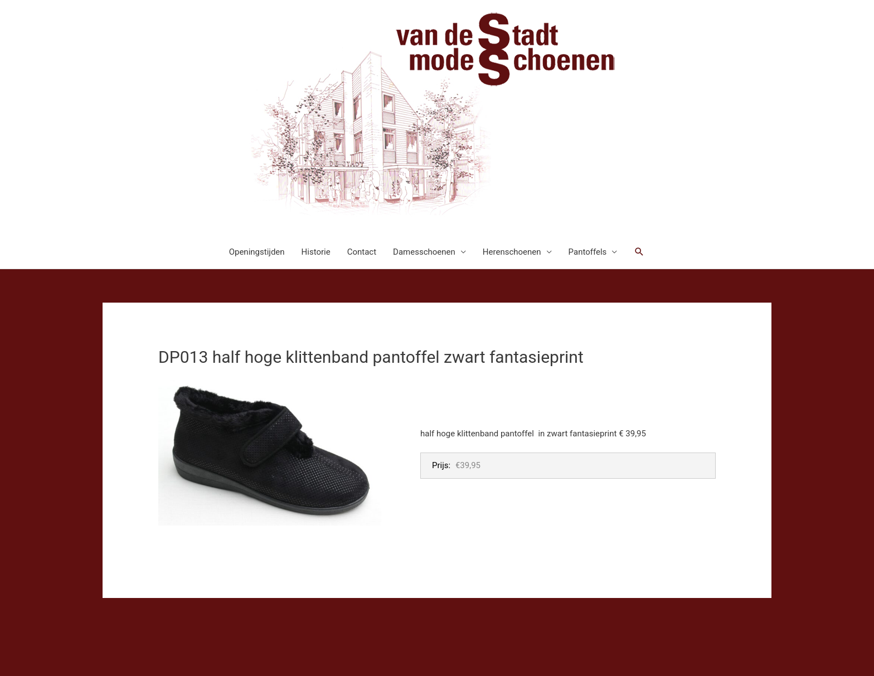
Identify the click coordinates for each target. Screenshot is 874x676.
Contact (361, 252)
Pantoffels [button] (588, 252)
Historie (316, 252)
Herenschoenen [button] (512, 252)
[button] (639, 251)
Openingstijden (257, 252)
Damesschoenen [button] (424, 252)
